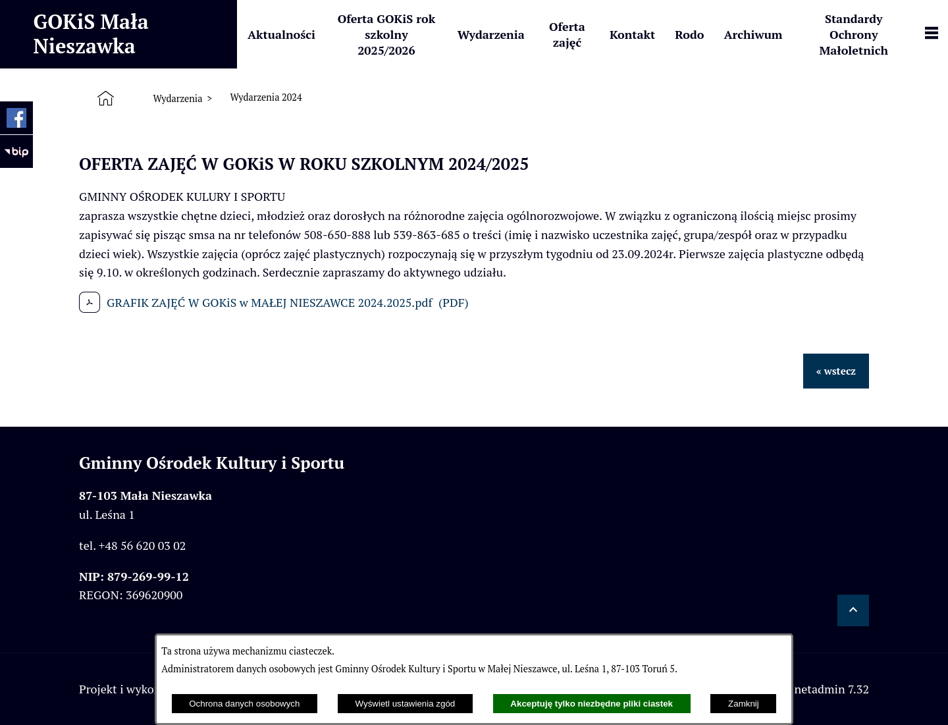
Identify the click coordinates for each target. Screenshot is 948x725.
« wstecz (836, 370)
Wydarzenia (177, 98)
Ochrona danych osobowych (244, 704)
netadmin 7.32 (831, 689)
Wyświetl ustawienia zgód (406, 704)
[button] (853, 610)
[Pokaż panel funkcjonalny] (931, 34)
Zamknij (743, 704)
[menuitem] (281, 34)
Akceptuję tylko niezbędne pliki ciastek (591, 704)
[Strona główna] (108, 98)
